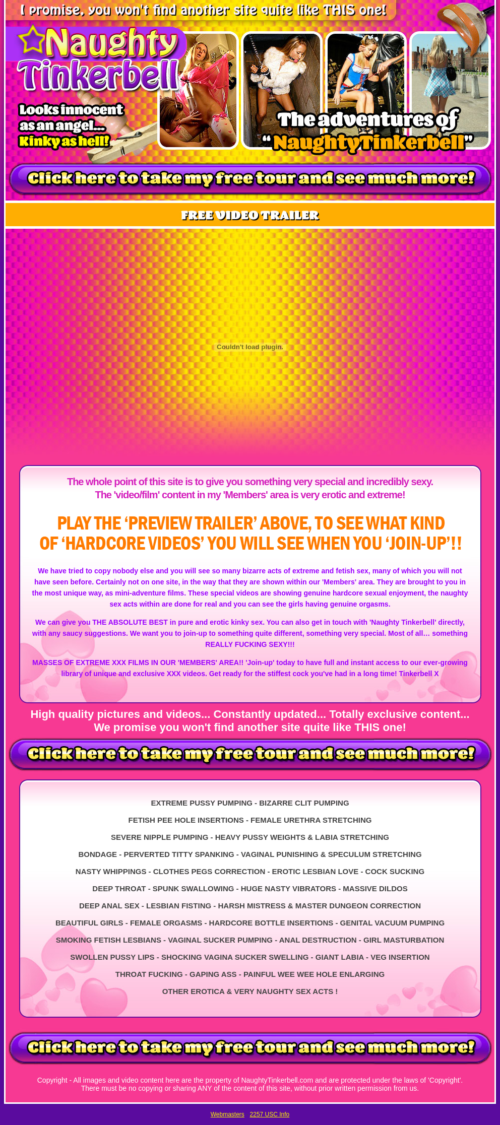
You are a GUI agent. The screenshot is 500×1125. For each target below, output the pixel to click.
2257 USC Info (270, 1114)
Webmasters (227, 1114)
